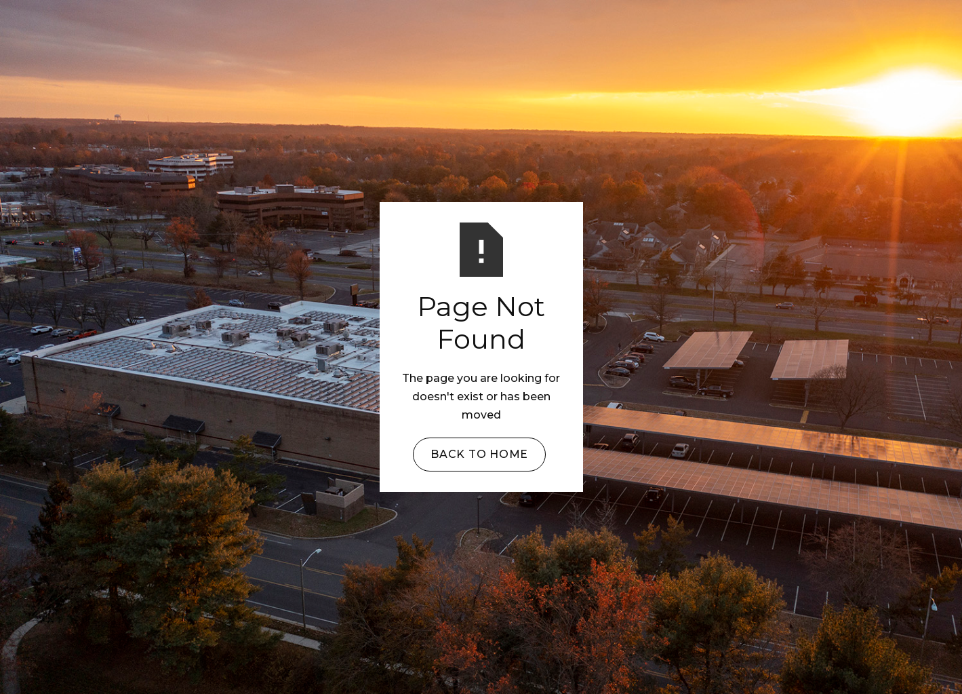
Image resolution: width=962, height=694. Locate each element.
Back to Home (479, 454)
